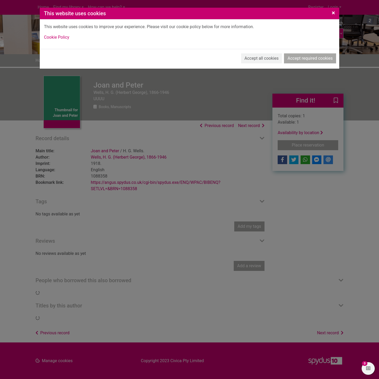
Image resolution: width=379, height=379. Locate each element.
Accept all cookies (262, 58)
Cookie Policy (56, 37)
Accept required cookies (310, 58)
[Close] (333, 13)
